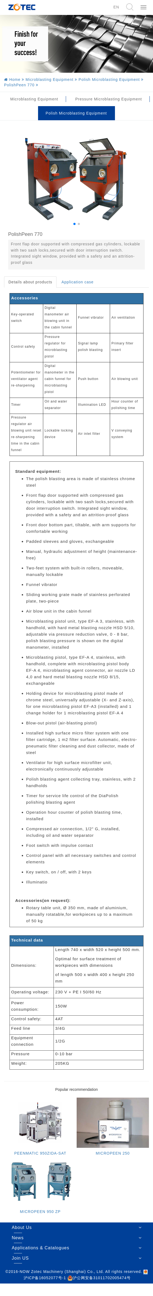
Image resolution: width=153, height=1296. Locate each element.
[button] (74, 224)
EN (116, 7)
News (18, 1237)
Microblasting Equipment (34, 99)
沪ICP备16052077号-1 (45, 1278)
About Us (22, 1227)
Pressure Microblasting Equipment (108, 99)
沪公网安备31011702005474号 (99, 1278)
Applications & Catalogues (40, 1248)
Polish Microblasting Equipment (76, 113)
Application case (77, 282)
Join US (20, 1258)
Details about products (30, 282)
